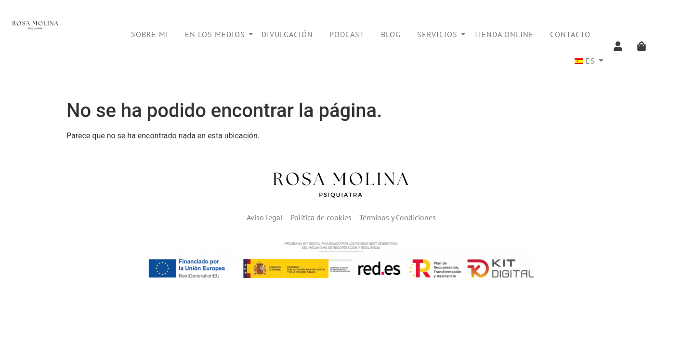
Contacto (570, 34)
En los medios (217, 34)
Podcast (347, 34)
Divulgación (287, 34)
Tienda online (504, 34)
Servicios (439, 34)
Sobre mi (150, 34)
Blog (391, 34)
